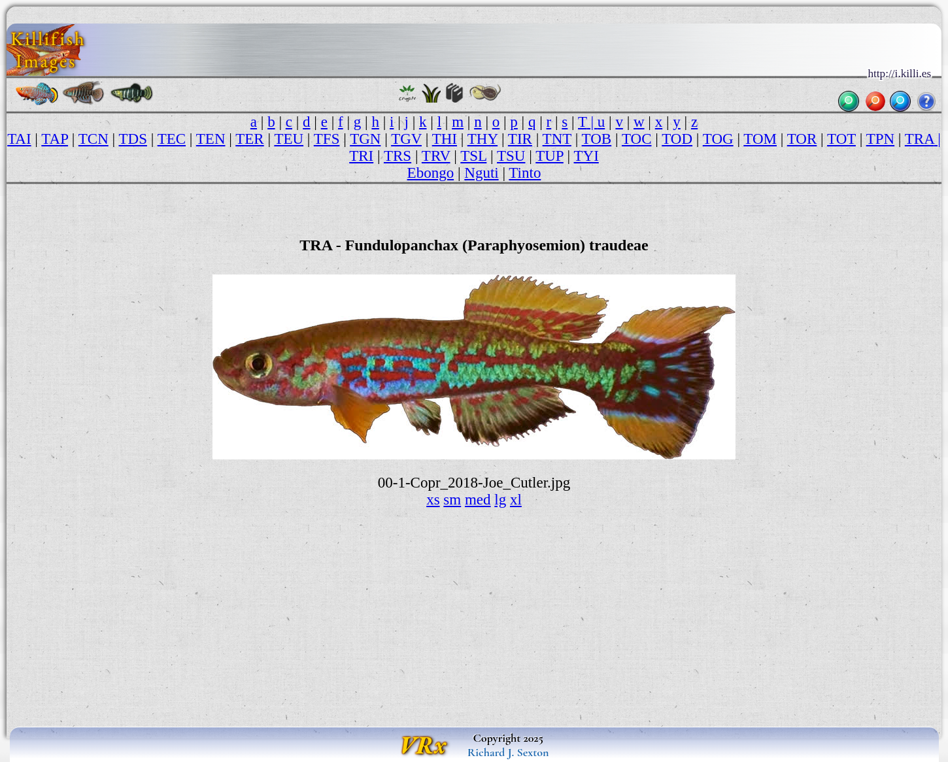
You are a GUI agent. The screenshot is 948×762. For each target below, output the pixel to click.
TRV (436, 156)
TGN (365, 139)
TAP (54, 139)
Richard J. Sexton (508, 752)
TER (249, 139)
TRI (361, 156)
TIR (520, 139)
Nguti (481, 173)
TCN (93, 139)
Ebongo (430, 173)
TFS (327, 139)
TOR (802, 139)
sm (452, 499)
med (478, 499)
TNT (557, 139)
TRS (397, 156)
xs (432, 499)
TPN (880, 139)
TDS (132, 139)
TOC (637, 139)
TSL (473, 156)
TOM (760, 139)
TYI (586, 156)
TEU (288, 139)
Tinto (525, 173)
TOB (597, 139)
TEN (211, 139)
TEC (172, 139)
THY (482, 139)
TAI (19, 139)
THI (444, 139)
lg (500, 499)
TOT (841, 139)
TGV (406, 139)
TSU (511, 156)
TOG (718, 139)
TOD (677, 139)
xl (516, 499)
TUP (549, 156)
